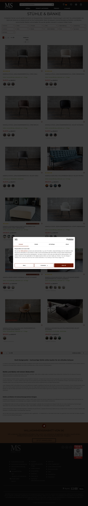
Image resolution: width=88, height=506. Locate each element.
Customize (44, 265)
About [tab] (67, 244)
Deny (24, 265)
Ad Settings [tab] (52, 244)
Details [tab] (36, 244)
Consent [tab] (21, 244)
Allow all (64, 265)
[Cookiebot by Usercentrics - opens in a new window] (67, 240)
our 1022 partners (23, 250)
